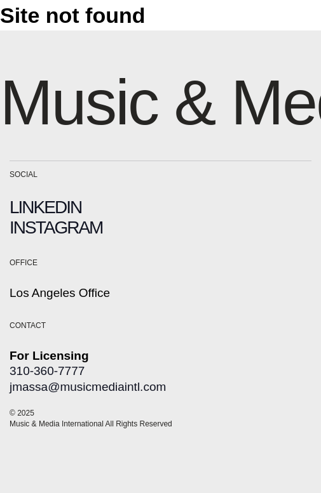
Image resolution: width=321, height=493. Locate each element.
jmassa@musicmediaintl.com (88, 386)
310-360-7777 (47, 371)
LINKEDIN (45, 207)
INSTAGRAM (56, 227)
